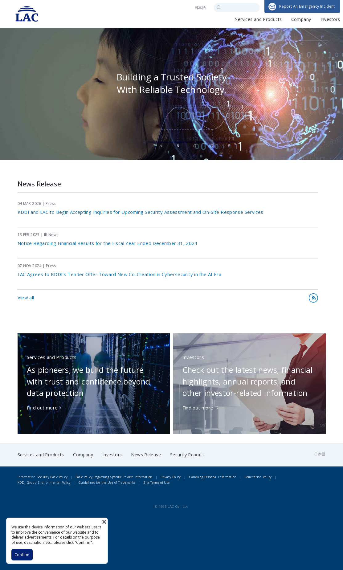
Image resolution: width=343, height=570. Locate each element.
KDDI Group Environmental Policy (44, 482)
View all (26, 297)
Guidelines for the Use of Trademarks (107, 482)
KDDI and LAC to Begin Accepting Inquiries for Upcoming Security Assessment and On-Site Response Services (140, 212)
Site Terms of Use (156, 482)
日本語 (200, 7)
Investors (330, 19)
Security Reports (187, 455)
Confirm (22, 554)
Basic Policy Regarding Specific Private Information (114, 477)
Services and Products (258, 19)
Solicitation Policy (258, 477)
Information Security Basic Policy (42, 477)
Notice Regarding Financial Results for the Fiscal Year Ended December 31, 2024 (108, 243)
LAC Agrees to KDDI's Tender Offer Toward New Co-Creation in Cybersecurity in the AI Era (120, 274)
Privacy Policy (171, 477)
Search (219, 7)
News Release (146, 455)
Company (301, 19)
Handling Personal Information (213, 477)
